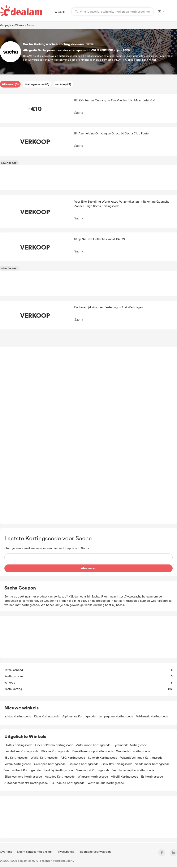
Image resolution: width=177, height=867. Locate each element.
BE (159, 11)
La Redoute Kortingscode (68, 783)
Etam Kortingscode (46, 716)
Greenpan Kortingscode (50, 764)
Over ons (6, 852)
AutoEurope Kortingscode (93, 745)
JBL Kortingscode (16, 757)
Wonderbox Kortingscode (133, 751)
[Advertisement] (88, 435)
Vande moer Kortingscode (152, 764)
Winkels (60, 12)
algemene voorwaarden (95, 852)
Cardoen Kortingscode (84, 764)
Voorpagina (6, 25)
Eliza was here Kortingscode (23, 776)
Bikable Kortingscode (55, 751)
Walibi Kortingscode (44, 757)
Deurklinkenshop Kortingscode (92, 751)
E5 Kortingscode (152, 776)
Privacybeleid (66, 852)
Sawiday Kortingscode (58, 770)
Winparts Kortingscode (93, 776)
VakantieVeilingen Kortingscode (141, 757)
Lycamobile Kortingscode (130, 745)
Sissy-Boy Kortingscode (117, 764)
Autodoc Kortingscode (60, 776)
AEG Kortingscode (73, 757)
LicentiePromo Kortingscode (54, 745)
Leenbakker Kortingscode (21, 751)
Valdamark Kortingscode (152, 716)
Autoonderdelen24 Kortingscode (26, 783)
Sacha (30, 25)
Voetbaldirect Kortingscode (22, 770)
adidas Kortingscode (17, 716)
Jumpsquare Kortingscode (116, 716)
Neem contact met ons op (34, 852)
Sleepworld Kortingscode (92, 770)
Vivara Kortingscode (17, 764)
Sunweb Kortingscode (102, 757)
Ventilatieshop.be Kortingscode (133, 770)
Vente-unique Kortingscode (105, 783)
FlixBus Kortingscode (18, 745)
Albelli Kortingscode (124, 776)
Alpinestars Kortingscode (79, 716)
